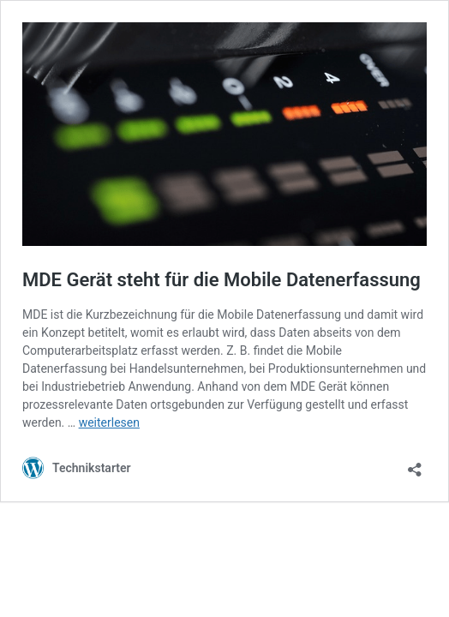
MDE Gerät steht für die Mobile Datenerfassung (221, 280)
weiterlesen (109, 422)
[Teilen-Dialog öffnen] (415, 464)
